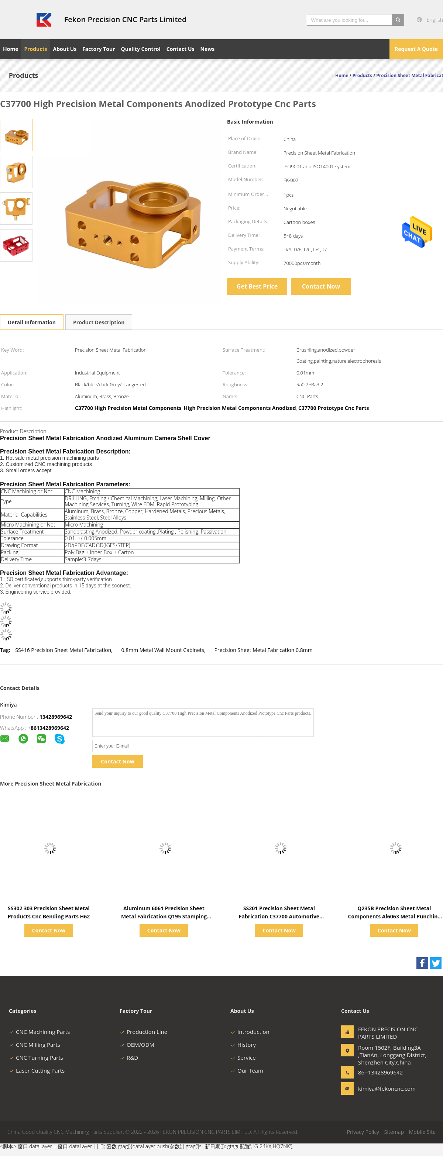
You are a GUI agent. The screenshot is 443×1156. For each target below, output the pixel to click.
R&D (129, 1057)
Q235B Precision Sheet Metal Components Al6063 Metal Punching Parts (394, 916)
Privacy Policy (363, 1131)
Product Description (98, 322)
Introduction (249, 1031)
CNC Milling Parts (34, 1044)
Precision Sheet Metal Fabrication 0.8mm (263, 649)
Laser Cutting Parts (37, 1070)
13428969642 (56, 716)
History (243, 1044)
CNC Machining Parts (39, 1031)
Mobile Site (422, 1131)
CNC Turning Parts (36, 1057)
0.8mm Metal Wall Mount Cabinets (162, 649)
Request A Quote (416, 48)
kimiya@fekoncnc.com (381, 1088)
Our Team (246, 1070)
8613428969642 (50, 727)
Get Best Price (257, 286)
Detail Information (32, 322)
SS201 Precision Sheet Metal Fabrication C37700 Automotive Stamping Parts (279, 916)
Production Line (143, 1031)
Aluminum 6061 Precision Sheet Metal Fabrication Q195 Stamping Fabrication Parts (164, 916)
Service (243, 1057)
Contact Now (321, 286)
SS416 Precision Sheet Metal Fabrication (63, 649)
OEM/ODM (137, 1044)
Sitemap (394, 1131)
